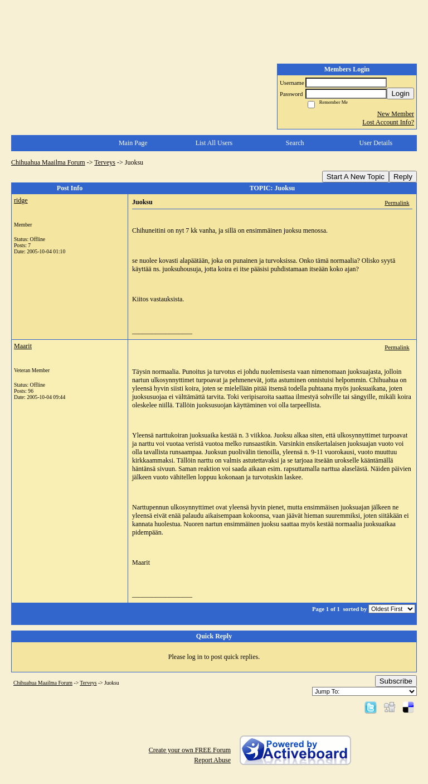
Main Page (133, 143)
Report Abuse (212, 760)
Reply (402, 176)
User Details (376, 143)
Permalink (397, 202)
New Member (395, 114)
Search (295, 143)
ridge (21, 200)
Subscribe (396, 681)
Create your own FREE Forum (190, 750)
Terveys (104, 162)
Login (400, 93)
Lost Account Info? (388, 122)
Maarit (23, 346)
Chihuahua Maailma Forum (48, 162)
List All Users (214, 143)
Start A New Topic (356, 176)
